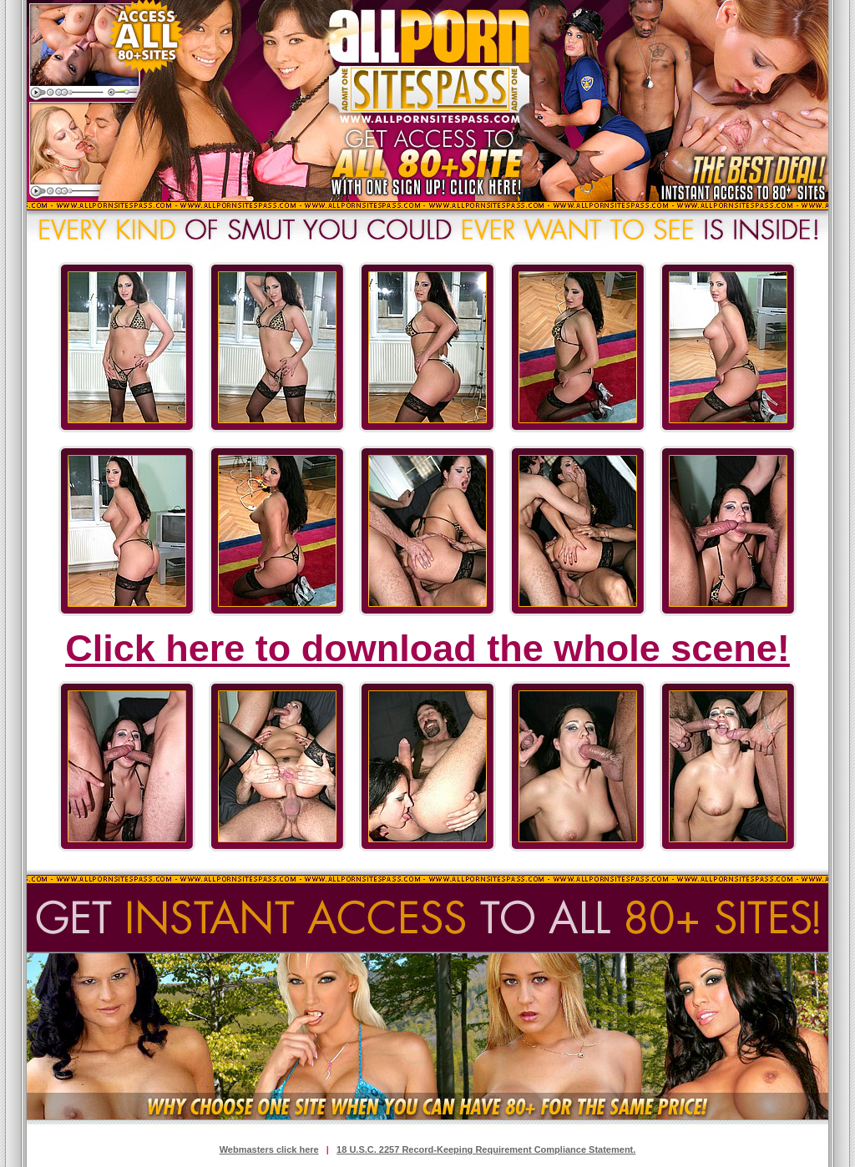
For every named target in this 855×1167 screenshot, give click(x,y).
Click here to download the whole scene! (427, 648)
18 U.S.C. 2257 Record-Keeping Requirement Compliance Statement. (485, 1149)
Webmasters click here (269, 1149)
